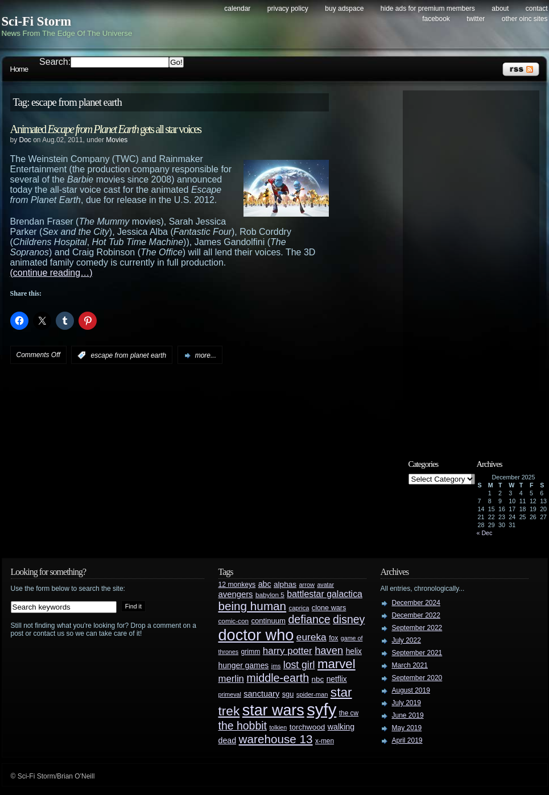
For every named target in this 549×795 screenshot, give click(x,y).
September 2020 (417, 678)
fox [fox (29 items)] (333, 638)
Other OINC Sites (525, 19)
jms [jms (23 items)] (276, 666)
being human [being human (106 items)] (252, 605)
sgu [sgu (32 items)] (288, 694)
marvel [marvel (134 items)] (336, 664)
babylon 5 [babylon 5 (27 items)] (269, 594)
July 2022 (406, 640)
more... (205, 355)
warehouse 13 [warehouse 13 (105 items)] (276, 739)
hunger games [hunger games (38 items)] (243, 665)
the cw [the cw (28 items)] (348, 713)
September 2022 (417, 628)
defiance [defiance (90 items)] (309, 619)
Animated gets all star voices (105, 129)
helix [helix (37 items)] (354, 651)
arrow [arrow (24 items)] (307, 584)
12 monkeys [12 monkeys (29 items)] (237, 585)
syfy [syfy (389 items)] (321, 709)
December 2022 (416, 615)
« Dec (485, 532)
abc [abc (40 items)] (264, 584)
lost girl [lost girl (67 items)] (299, 664)
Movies (116, 140)
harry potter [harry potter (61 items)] (287, 650)
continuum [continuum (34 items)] (268, 620)
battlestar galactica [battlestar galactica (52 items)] (324, 594)
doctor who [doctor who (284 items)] (256, 635)
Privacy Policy (287, 9)
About (500, 9)
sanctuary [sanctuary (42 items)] (261, 693)
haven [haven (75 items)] (329, 650)
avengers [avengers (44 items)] (235, 594)
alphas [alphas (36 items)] (285, 584)
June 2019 (408, 715)
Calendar (237, 9)
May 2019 (407, 728)
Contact (537, 9)
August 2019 (411, 690)
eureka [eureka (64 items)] (311, 637)
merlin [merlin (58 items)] (231, 678)
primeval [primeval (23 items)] (229, 694)
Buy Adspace (344, 9)
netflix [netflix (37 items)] (337, 679)
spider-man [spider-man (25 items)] (312, 694)
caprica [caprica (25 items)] (299, 607)
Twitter (476, 19)
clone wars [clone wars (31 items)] (329, 608)
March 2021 (410, 665)
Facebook (436, 19)
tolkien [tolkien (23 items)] (278, 727)
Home (19, 69)
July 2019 (406, 703)
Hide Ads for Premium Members (428, 9)
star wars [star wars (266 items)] (273, 710)
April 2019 (407, 740)
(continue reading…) (51, 273)
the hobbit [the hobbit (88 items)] (242, 725)
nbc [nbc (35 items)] (318, 679)
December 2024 (416, 603)
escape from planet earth (129, 355)
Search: (55, 62)
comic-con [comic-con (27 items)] (233, 620)
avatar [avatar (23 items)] (325, 584)
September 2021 (417, 653)
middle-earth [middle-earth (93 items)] (277, 678)
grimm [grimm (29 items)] (251, 652)
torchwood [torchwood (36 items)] (307, 727)
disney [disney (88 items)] (349, 619)
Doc (25, 140)
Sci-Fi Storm (37, 21)
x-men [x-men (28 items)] (324, 741)
